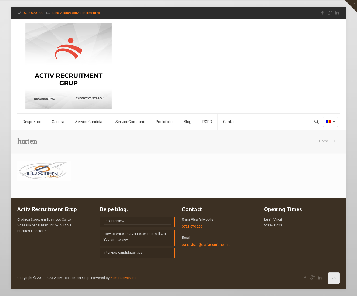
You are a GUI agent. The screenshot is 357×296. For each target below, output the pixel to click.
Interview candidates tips (123, 252)
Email (186, 238)
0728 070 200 (33, 13)
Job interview (114, 221)
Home (324, 141)
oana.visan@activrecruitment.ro (75, 13)
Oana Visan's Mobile (197, 219)
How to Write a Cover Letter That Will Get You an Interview (135, 236)
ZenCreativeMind (123, 278)
